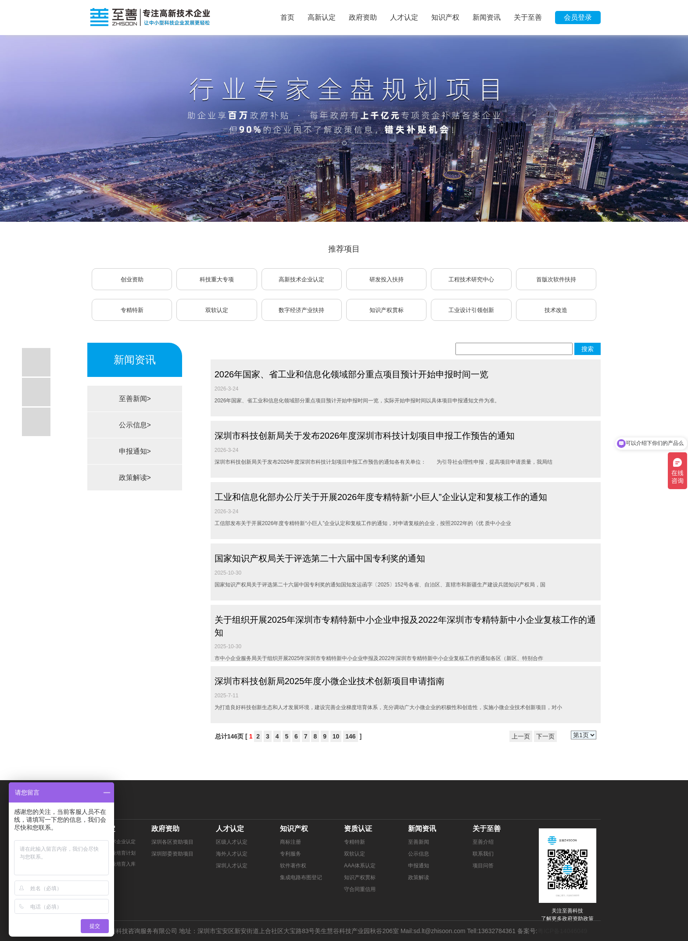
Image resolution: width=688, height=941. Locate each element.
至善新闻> (135, 398)
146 (350, 736)
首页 (287, 17)
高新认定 (322, 17)
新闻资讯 (487, 17)
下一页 (545, 736)
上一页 (521, 736)
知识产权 (445, 17)
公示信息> (135, 425)
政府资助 (363, 17)
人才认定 (404, 17)
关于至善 (528, 17)
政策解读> (135, 477)
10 (336, 736)
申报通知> (135, 451)
